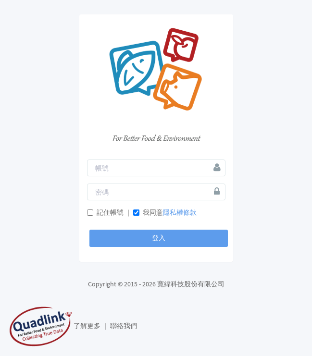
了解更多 (88, 325)
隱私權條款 (180, 212)
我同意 (165, 212)
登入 (158, 237)
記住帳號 (105, 212)
